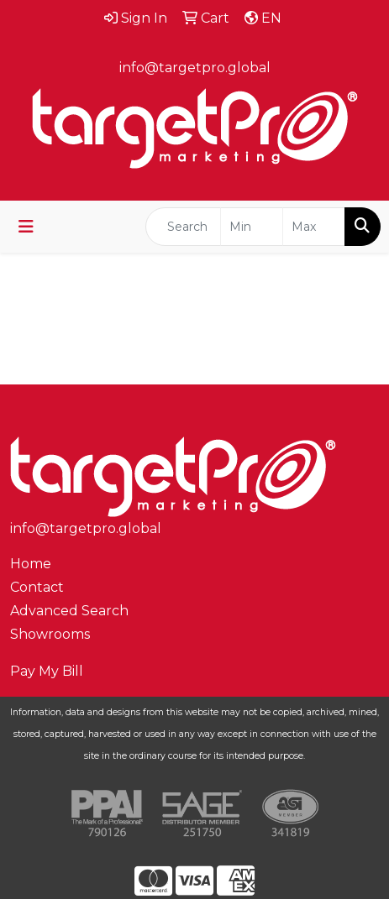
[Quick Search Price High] (313, 226)
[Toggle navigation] (26, 226)
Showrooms (50, 634)
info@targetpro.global (195, 68)
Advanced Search (69, 611)
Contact (37, 587)
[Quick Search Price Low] (251, 226)
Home (30, 564)
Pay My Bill (46, 671)
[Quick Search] (183, 226)
